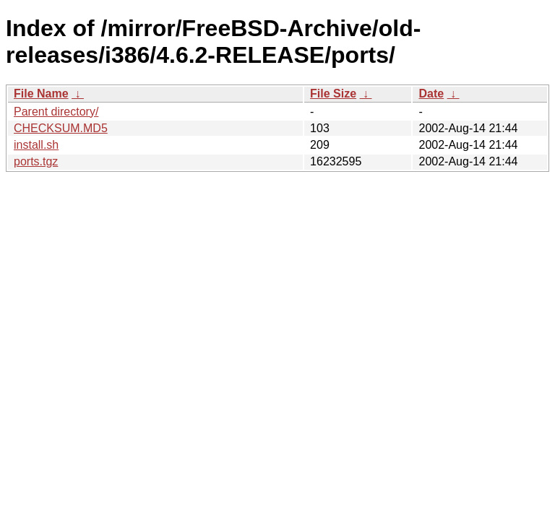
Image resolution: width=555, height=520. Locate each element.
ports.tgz (36, 161)
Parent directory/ (56, 111)
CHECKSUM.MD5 (61, 128)
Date (431, 93)
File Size (333, 93)
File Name (41, 93)
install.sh (36, 145)
